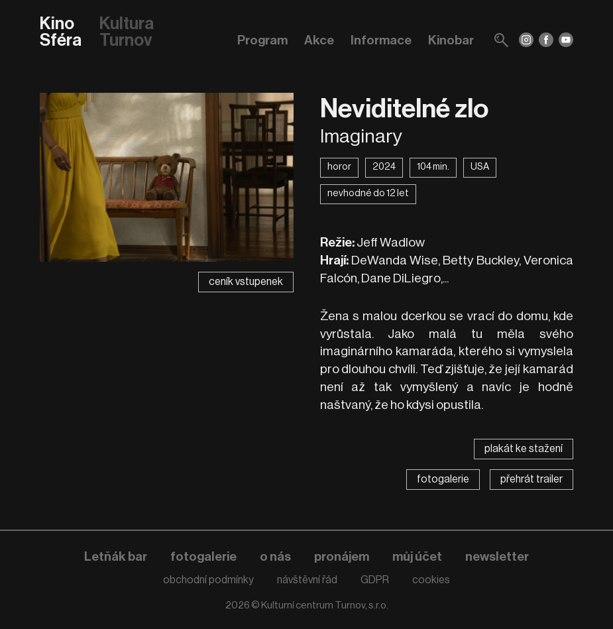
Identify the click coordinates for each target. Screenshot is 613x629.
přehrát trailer (531, 479)
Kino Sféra (61, 33)
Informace (381, 40)
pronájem (341, 556)
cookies (431, 580)
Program (262, 40)
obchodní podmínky (208, 580)
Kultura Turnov (126, 33)
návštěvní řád (307, 580)
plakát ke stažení (523, 448)
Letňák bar (115, 556)
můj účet (417, 556)
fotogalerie (443, 479)
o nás (275, 556)
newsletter (497, 556)
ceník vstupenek (246, 281)
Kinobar (451, 40)
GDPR (375, 580)
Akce (319, 40)
